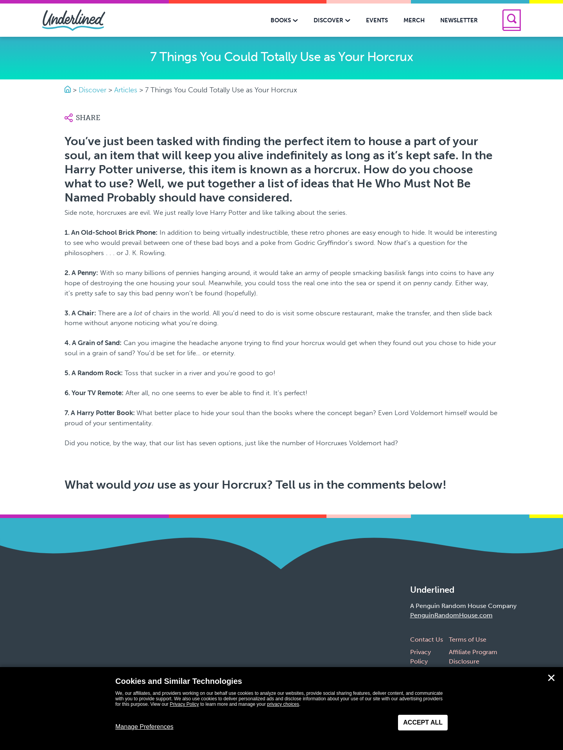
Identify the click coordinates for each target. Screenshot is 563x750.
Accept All (423, 722)
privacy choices (283, 704)
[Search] (511, 20)
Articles (125, 90)
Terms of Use (467, 639)
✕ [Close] (551, 678)
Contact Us (426, 639)
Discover (92, 90)
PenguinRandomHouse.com (451, 615)
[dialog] (281, 708)
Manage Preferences (144, 726)
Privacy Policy (184, 704)
